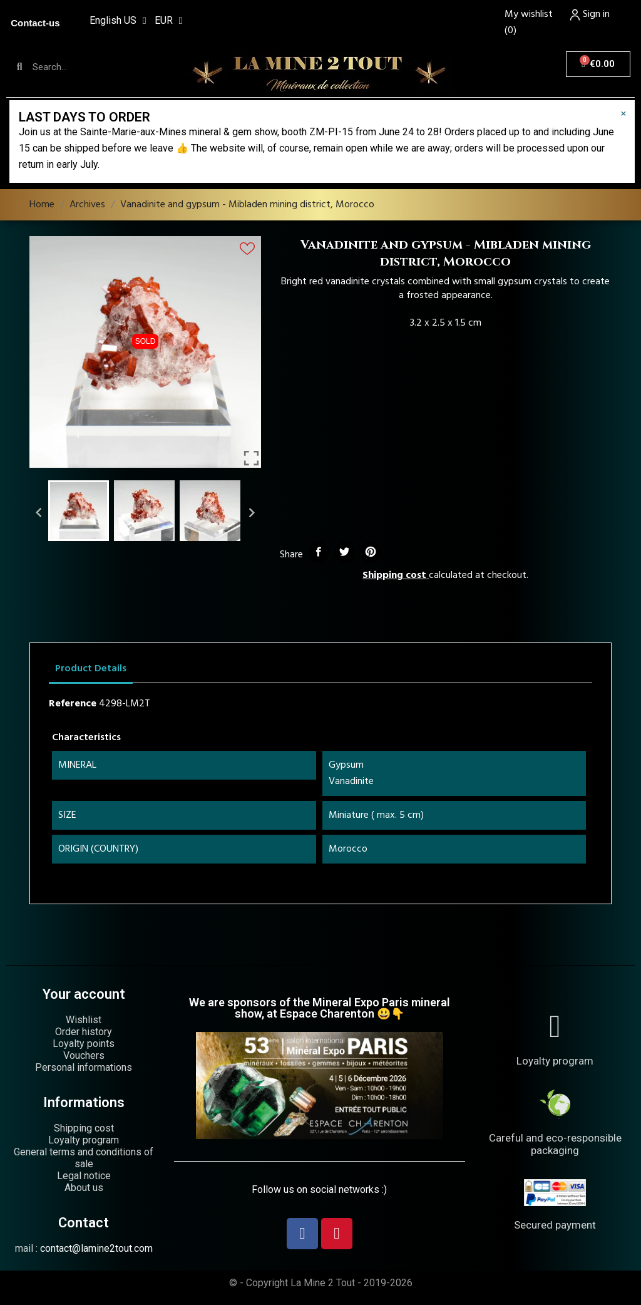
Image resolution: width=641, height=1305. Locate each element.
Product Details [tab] (90, 669)
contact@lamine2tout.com (96, 1248)
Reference (72, 704)
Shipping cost (394, 575)
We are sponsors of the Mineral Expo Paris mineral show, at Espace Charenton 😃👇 (319, 1008)
